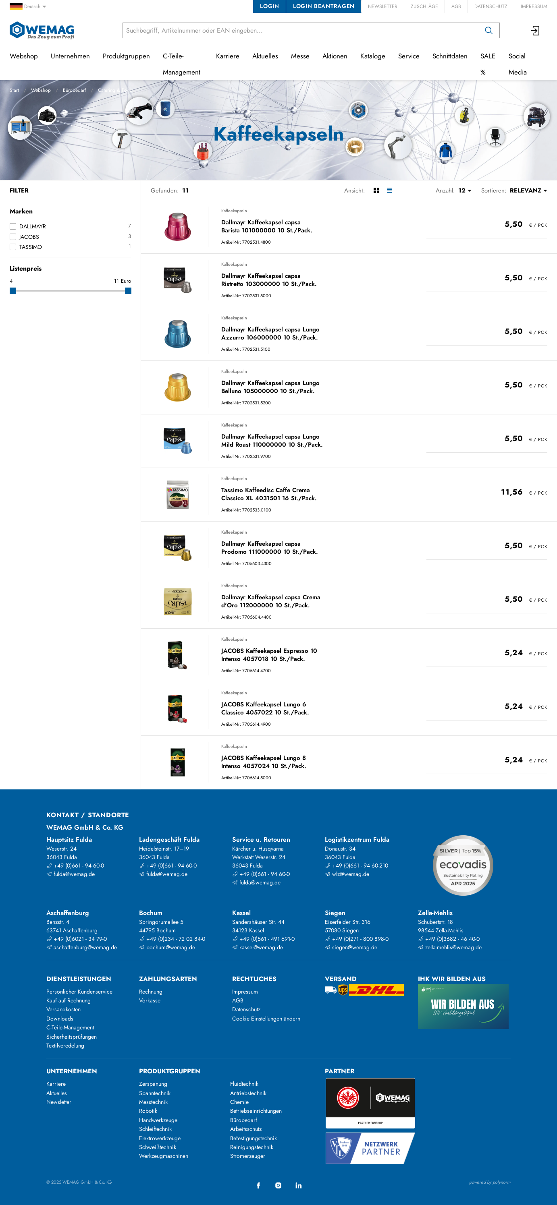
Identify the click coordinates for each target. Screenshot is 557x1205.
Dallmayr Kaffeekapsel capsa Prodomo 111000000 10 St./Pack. (269, 548)
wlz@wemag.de (347, 874)
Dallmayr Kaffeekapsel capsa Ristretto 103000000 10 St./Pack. (269, 280)
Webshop (41, 90)
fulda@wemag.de (70, 874)
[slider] (13, 291)
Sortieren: (494, 190)
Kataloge (372, 56)
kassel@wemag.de (257, 947)
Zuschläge (424, 6)
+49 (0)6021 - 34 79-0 (76, 939)
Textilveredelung (65, 1045)
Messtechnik (153, 1102)
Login (269, 6)
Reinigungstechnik (251, 1147)
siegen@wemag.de (351, 947)
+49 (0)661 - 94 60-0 (75, 865)
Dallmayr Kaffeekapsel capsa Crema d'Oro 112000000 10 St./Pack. (270, 601)
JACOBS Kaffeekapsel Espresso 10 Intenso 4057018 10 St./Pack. (269, 655)
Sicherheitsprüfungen (71, 1037)
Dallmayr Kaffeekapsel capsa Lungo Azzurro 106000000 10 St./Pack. (270, 334)
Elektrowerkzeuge (160, 1138)
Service (409, 56)
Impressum (534, 6)
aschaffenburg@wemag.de (81, 947)
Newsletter (382, 6)
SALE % (487, 64)
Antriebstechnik (248, 1093)
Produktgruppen (126, 56)
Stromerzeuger (247, 1156)
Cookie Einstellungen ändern (266, 1019)
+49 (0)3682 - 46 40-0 (449, 939)
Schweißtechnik (157, 1147)
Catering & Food (115, 90)
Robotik (148, 1111)
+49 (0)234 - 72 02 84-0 (172, 939)
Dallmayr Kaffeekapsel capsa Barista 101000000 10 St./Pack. (266, 226)
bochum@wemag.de (167, 947)
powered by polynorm (490, 1182)
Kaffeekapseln (234, 210)
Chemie (239, 1102)
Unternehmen (70, 56)
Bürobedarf (74, 90)
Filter (19, 190)
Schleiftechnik (155, 1129)
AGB (456, 6)
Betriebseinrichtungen (256, 1111)
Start (14, 90)
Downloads (59, 1019)
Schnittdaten (450, 56)
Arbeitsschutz (246, 1129)
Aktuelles (265, 56)
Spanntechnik (154, 1093)
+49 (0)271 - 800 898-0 (357, 939)
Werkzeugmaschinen (163, 1156)
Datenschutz (490, 6)
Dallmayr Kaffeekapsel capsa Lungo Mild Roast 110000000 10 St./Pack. (272, 441)
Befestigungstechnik (253, 1138)
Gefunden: (165, 190)
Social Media (518, 64)
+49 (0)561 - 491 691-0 (263, 939)
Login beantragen (324, 6)
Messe (300, 56)
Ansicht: (354, 190)
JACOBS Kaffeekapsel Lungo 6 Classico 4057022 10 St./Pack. (265, 708)
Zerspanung (153, 1084)
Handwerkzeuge (158, 1120)
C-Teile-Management (181, 64)
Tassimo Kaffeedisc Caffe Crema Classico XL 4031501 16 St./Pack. (269, 494)
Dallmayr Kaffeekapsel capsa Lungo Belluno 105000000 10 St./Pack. (270, 387)
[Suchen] (489, 30)
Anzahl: (445, 190)
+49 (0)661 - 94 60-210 (356, 865)
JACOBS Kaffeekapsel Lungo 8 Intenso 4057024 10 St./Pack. (263, 762)
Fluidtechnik (244, 1084)
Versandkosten (63, 1009)
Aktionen (334, 56)
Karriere (227, 56)
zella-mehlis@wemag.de (450, 947)
